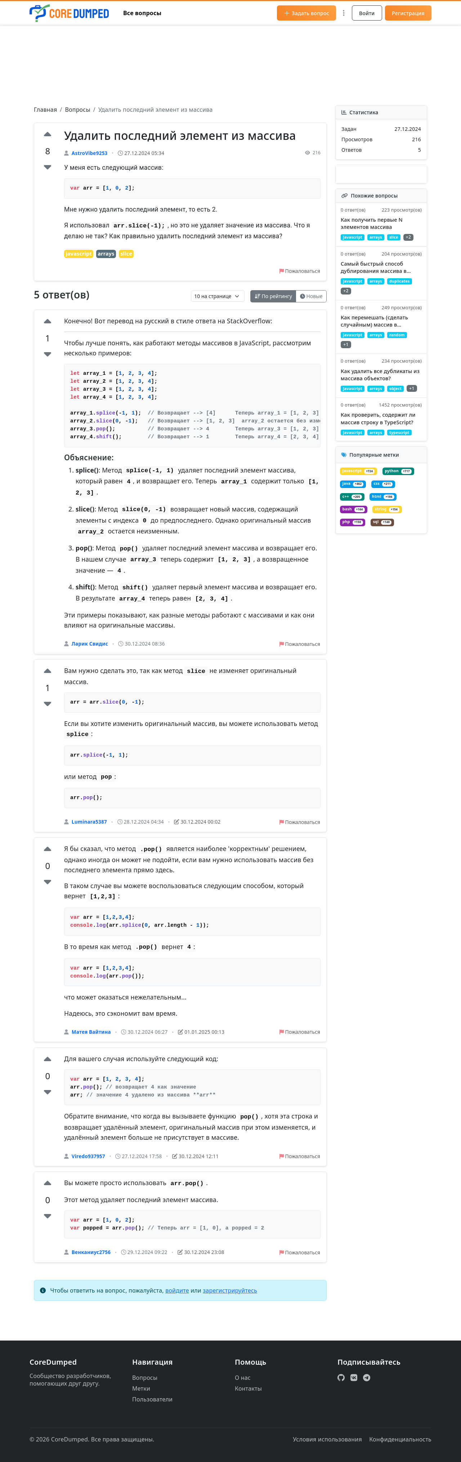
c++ (386, 545)
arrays (106, 254)
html (355, 559)
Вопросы (77, 110)
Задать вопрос (306, 13)
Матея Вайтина (91, 1038)
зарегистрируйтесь (230, 1301)
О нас (243, 1378)
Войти (367, 13)
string (357, 573)
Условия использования (327, 1439)
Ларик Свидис (90, 646)
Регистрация (408, 13)
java (396, 531)
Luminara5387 (89, 827)
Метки (141, 1388)
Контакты (248, 1388)
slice (127, 254)
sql (353, 586)
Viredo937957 (88, 1164)
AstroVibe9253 (90, 153)
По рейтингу (266, 299)
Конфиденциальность (400, 1439)
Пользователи (152, 1399)
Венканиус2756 (91, 1262)
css (353, 545)
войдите (177, 1301)
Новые (309, 299)
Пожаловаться (296, 272)
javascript (78, 254)
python (358, 531)
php (392, 573)
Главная (45, 110)
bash (391, 559)
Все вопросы (142, 13)
